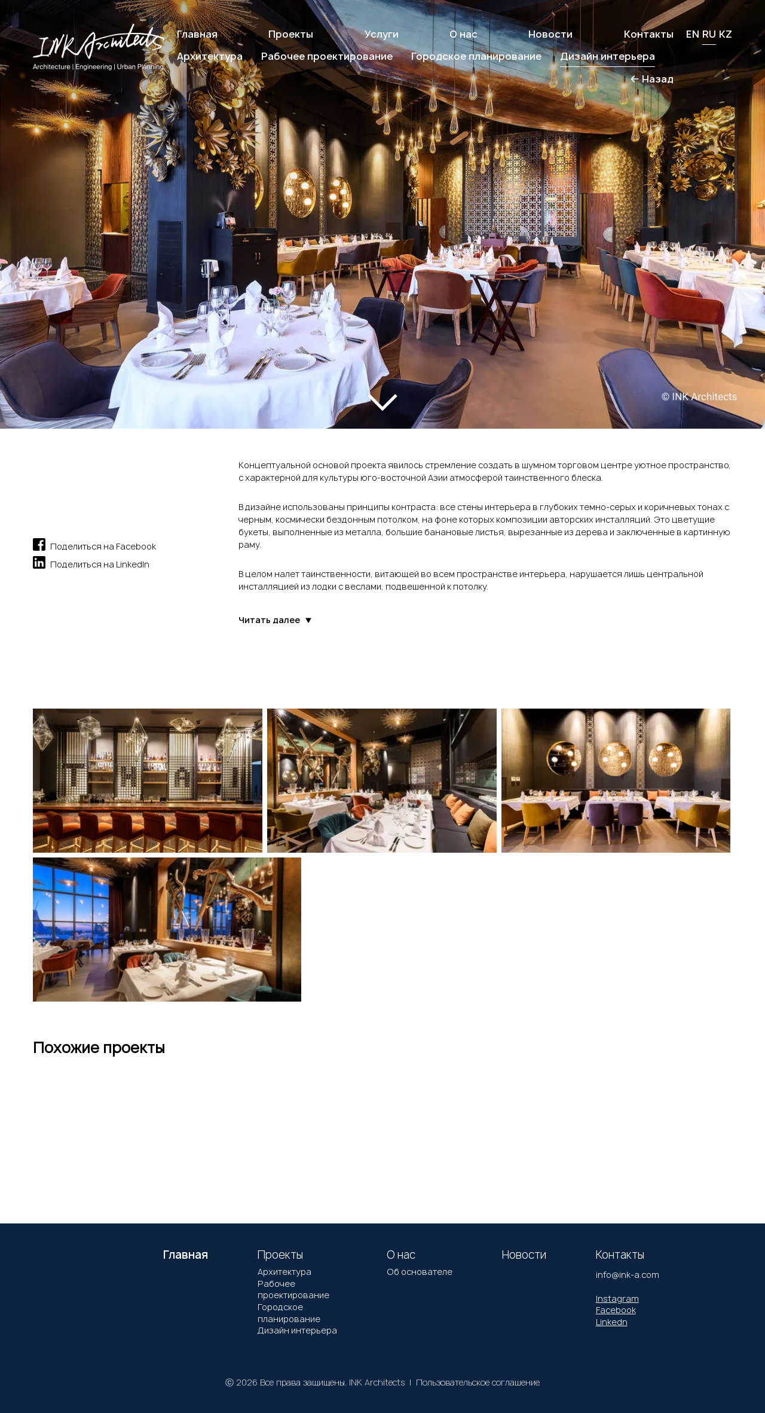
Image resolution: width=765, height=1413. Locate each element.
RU (709, 34)
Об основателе (419, 1271)
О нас (463, 34)
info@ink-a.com (627, 1274)
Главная (197, 34)
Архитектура (284, 1271)
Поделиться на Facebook (94, 544)
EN (692, 34)
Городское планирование (289, 1313)
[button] (53, 201)
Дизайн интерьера (297, 1330)
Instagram (617, 1298)
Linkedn (612, 1321)
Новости (550, 34)
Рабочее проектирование (293, 1289)
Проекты (290, 34)
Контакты (649, 34)
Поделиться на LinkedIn (91, 562)
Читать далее (275, 620)
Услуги (382, 34)
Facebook (616, 1310)
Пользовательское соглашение (478, 1382)
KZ (725, 34)
